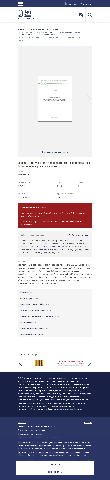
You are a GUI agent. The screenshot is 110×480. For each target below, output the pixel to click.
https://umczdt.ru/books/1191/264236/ (56, 249)
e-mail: (20, 18)
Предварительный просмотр (55, 152)
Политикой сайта (25, 452)
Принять (55, 464)
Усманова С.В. (24, 174)
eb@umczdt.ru (31, 18)
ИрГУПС (21, 186)
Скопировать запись (80, 235)
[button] (89, 98)
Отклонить (55, 471)
